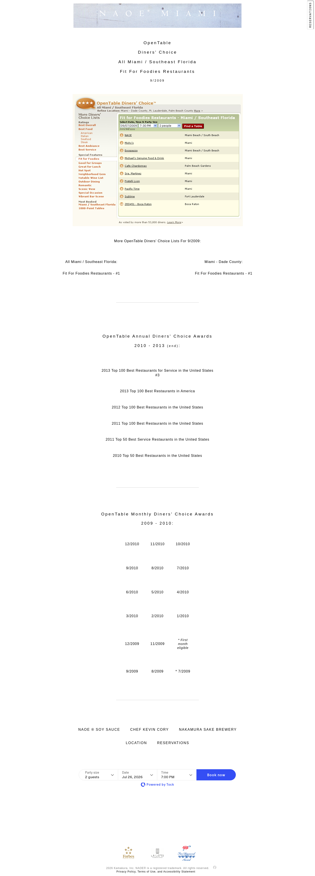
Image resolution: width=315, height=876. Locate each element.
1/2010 (183, 616)
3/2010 (132, 616)
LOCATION (136, 743)
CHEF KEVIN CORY (149, 729)
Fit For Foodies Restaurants (87, 273)
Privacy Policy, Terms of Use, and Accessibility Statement (155, 871)
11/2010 (157, 544)
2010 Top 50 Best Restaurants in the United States (157, 455)
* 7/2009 (182, 671)
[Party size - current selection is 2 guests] (99, 774)
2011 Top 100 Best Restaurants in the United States (157, 423)
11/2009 (157, 644)
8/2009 (158, 671)
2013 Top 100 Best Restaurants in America (157, 391)
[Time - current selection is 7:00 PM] (176, 774)
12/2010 (132, 544)
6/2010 (132, 592)
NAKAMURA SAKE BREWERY (208, 729)
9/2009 (132, 671)
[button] (216, 774)
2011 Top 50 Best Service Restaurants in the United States (157, 439)
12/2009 (132, 644)
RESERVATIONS (310, 15)
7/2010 (183, 568)
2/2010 (158, 616)
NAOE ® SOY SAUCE (99, 729)
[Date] (137, 774)
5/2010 (158, 592)
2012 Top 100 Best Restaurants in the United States (157, 407)
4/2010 (183, 592)
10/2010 (183, 544)
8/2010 (158, 568)
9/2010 (132, 568)
